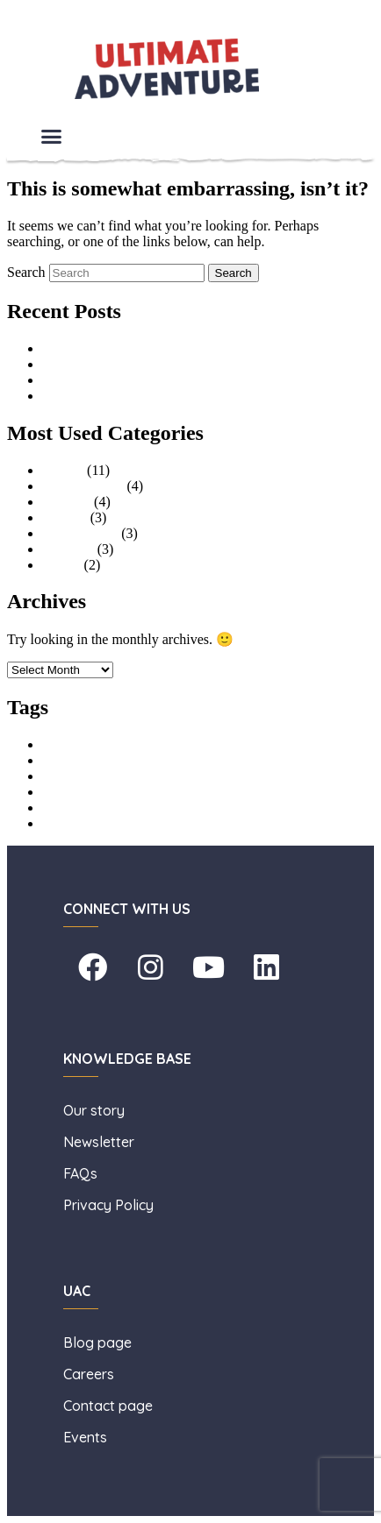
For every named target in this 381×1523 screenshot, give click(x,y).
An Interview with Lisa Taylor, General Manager (179, 348)
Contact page (108, 1405)
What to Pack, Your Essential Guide (143, 395)
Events (61, 564)
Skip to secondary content (80, 30)
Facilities (68, 549)
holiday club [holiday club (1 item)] (65, 793)
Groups (62, 470)
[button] (51, 136)
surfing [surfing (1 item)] (55, 825)
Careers (90, 1374)
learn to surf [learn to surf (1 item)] (65, 809)
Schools (64, 517)
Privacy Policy (108, 1205)
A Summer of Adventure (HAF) (131, 364)
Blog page (97, 1342)
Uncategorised (82, 485)
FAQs (80, 1173)
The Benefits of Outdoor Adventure (142, 379)
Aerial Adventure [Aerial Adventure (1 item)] (74, 746)
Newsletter (100, 1142)
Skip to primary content (73, 14)
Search (26, 272)
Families (66, 501)
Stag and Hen (80, 533)
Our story (95, 1110)
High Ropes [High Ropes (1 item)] (64, 778)
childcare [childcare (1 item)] (59, 762)
